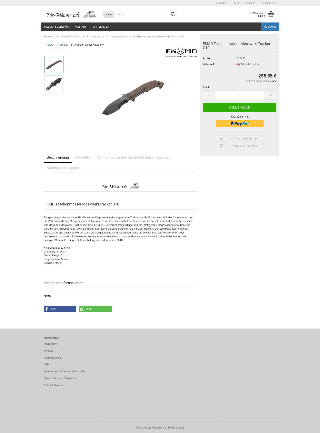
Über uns (270, 26)
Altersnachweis (53, 357)
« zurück (63, 44)
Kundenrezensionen (63, 167)
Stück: (206, 87)
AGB (46, 364)
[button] (236, 3)
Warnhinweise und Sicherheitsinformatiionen (133, 157)
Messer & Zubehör (56, 26)
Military (80, 26)
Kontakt (48, 350)
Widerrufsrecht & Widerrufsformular (64, 371)
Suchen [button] (221, 3)
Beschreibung (58, 157)
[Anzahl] (239, 95)
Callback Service (53, 385)
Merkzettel (268, 3)
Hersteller (83, 157)
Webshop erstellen (147, 427)
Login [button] (250, 3)
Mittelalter (100, 26)
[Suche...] (108, 14)
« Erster (50, 44)
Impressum (50, 343)
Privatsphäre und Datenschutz (61, 378)
